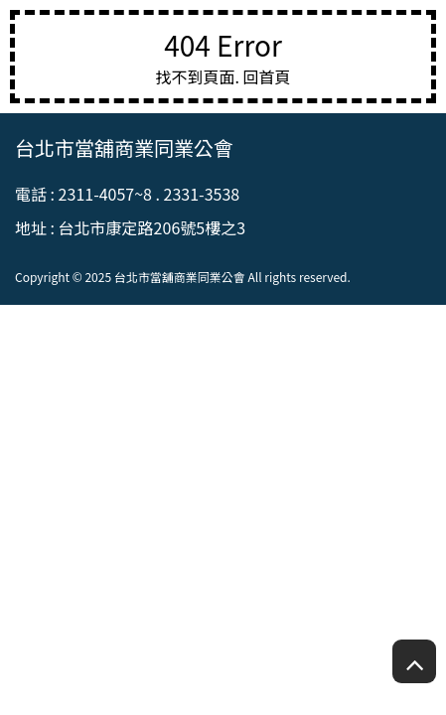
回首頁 (267, 76)
